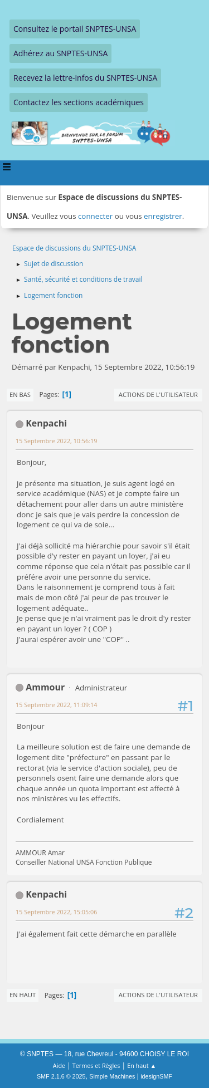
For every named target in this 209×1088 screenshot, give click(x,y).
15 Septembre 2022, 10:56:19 (56, 441)
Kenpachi (46, 423)
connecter (95, 216)
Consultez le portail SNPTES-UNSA (74, 28)
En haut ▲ (141, 1065)
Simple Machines (112, 1076)
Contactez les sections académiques (78, 102)
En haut (22, 995)
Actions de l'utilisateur (158, 394)
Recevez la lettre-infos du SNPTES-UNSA (85, 77)
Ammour (45, 687)
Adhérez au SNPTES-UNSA (60, 53)
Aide (59, 1065)
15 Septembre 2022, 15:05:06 (56, 912)
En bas (20, 394)
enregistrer (163, 216)
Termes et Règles (96, 1065)
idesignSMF (156, 1076)
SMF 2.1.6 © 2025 (61, 1076)
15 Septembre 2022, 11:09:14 (56, 704)
